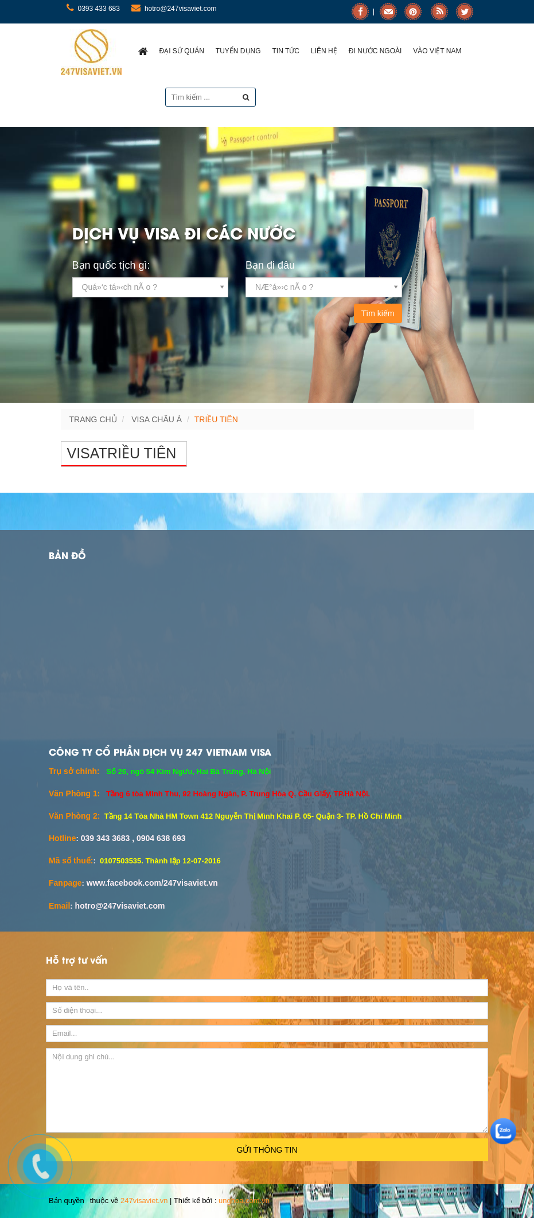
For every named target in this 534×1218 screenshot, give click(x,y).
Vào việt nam (437, 51)
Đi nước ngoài (375, 51)
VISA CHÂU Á (156, 419)
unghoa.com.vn (244, 1200)
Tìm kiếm (378, 313)
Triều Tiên (216, 419)
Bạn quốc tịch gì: (111, 265)
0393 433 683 (93, 9)
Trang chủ (93, 419)
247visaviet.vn (143, 1200)
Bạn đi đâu (270, 265)
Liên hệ (324, 51)
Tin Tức (285, 51)
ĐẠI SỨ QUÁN (181, 51)
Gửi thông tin (266, 1149)
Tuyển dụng (238, 51)
